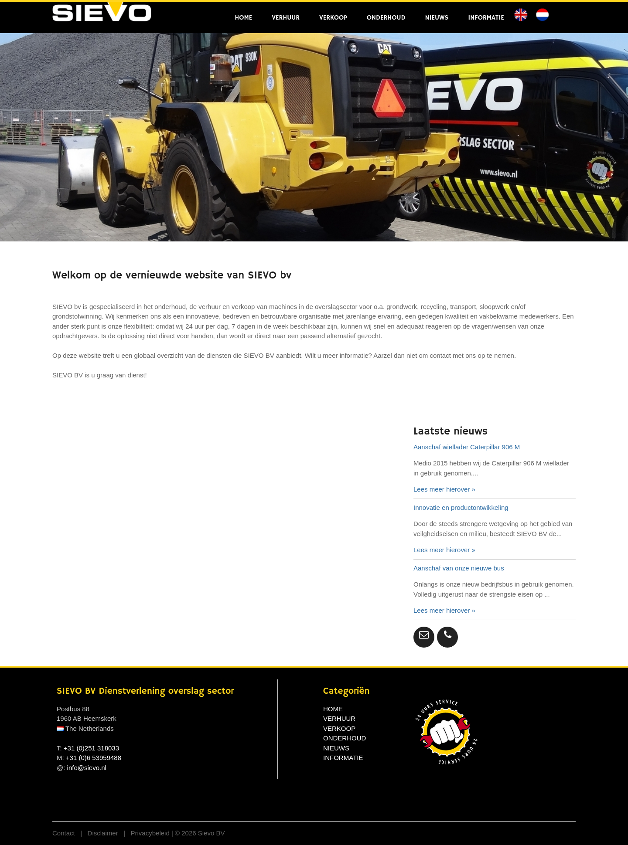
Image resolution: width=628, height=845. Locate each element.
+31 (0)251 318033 (91, 748)
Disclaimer (104, 833)
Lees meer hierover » (444, 489)
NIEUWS (436, 18)
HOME (243, 18)
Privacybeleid (151, 833)
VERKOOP (333, 18)
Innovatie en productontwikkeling (461, 507)
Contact (64, 833)
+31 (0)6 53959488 (93, 757)
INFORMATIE (486, 18)
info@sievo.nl (86, 767)
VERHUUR (286, 18)
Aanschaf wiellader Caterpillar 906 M (466, 447)
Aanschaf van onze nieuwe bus (458, 568)
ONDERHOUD (386, 18)
